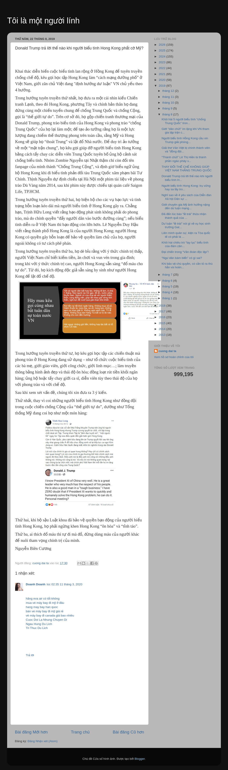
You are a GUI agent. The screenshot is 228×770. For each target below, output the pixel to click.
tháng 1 (167, 298)
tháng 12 (168, 90)
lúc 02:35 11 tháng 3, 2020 (64, 584)
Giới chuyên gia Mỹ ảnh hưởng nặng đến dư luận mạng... (186, 206)
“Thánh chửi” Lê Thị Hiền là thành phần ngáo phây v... (184, 159)
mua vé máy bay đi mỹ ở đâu (45, 602)
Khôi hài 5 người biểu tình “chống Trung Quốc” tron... (184, 121)
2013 (162, 334)
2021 (162, 74)
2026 (162, 44)
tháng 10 (168, 102)
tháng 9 (167, 108)
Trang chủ (80, 732)
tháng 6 (167, 280)
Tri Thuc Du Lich (37, 628)
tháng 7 (167, 274)
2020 (162, 80)
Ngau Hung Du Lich (39, 624)
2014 (162, 329)
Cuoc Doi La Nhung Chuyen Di (46, 619)
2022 (162, 68)
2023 (162, 62)
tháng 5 (167, 286)
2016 (162, 317)
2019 (162, 85)
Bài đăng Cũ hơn (128, 732)
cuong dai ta (167, 351)
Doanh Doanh (35, 584)
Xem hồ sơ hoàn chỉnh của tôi (173, 357)
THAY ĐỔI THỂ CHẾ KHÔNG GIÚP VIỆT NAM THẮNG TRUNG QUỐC (187, 168)
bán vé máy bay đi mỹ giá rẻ (44, 611)
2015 (162, 323)
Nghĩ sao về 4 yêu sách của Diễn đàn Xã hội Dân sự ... (187, 196)
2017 (162, 311)
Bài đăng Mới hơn (31, 732)
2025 (162, 50)
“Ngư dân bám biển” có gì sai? (182, 258)
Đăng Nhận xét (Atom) (42, 741)
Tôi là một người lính (43, 20)
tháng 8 (167, 114)
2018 (162, 305)
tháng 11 (168, 96)
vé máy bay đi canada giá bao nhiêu (50, 615)
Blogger (139, 758)
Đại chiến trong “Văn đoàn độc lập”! (185, 252)
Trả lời (30, 655)
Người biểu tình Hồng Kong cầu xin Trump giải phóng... (185, 140)
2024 (162, 56)
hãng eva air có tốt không (42, 598)
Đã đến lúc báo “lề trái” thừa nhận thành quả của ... (184, 215)
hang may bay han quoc (42, 607)
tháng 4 (167, 292)
